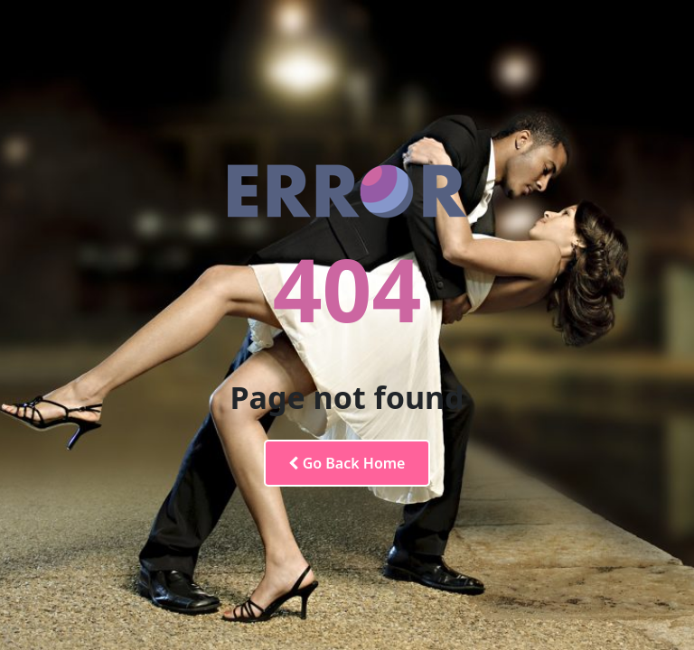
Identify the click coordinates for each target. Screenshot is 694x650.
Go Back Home (346, 463)
